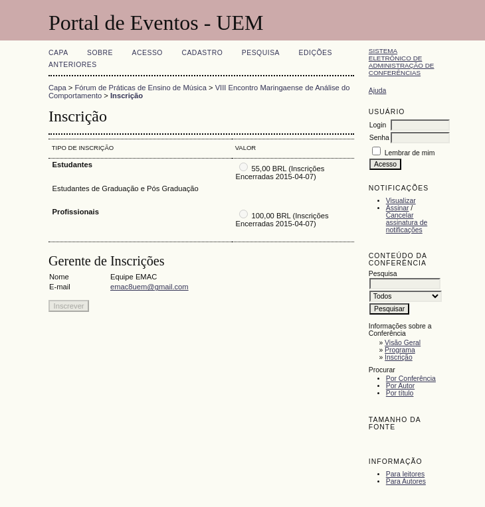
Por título (400, 393)
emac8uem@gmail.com (149, 287)
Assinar (397, 208)
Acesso (147, 52)
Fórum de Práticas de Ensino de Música (141, 88)
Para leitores (405, 474)
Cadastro (202, 52)
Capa (58, 52)
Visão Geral (403, 342)
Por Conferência (411, 378)
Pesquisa (261, 52)
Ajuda (378, 90)
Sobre (100, 52)
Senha (379, 137)
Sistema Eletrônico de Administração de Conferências (402, 61)
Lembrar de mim (410, 153)
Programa (400, 350)
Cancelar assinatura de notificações (406, 223)
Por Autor (400, 386)
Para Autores (406, 481)
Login (377, 125)
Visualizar (401, 200)
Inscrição (399, 357)
